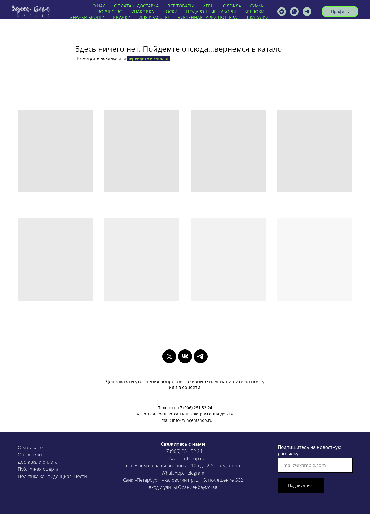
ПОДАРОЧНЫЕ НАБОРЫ (211, 11)
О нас (98, 6)
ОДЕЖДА (232, 6)
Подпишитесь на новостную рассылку (309, 450)
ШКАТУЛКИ (257, 17)
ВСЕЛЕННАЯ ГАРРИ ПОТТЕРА (207, 17)
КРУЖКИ (121, 17)
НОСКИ (169, 11)
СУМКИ (257, 6)
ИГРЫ (208, 6)
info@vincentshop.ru (183, 458)
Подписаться (301, 485)
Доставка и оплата (38, 462)
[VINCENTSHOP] (307, 11)
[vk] (185, 356)
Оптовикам (30, 454)
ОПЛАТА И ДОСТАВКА (136, 6)
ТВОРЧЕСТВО (109, 11)
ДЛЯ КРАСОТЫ (154, 17)
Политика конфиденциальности (52, 476)
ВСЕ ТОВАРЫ (180, 6)
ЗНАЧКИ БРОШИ (87, 17)
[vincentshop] (281, 11)
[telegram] (201, 356)
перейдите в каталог (148, 58)
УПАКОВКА (142, 11)
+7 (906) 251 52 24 (183, 451)
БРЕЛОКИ (254, 11)
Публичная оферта (38, 469)
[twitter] (169, 356)
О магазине (30, 447)
